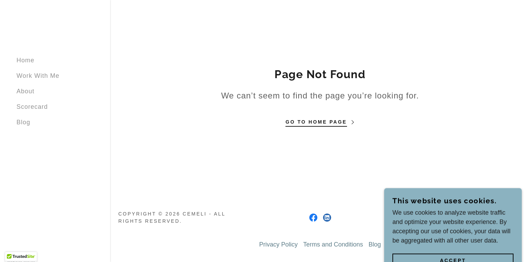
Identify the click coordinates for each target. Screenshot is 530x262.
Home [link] (25, 60)
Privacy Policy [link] (278, 244)
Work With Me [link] (38, 75)
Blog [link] (23, 122)
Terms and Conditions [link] (333, 244)
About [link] (25, 91)
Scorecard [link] (32, 106)
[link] (313, 217)
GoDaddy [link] (506, 217)
